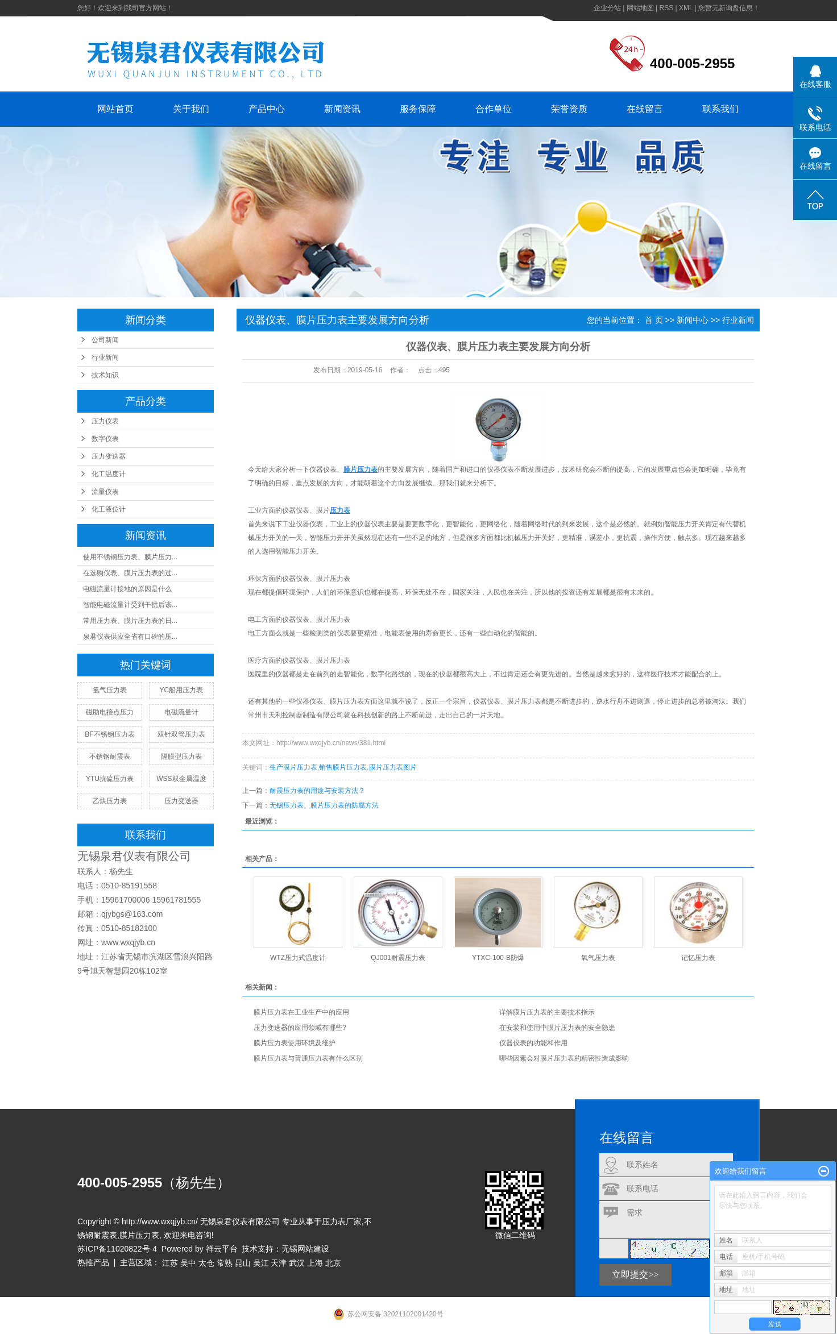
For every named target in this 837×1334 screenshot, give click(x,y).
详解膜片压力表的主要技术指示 (547, 1012)
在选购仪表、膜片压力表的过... (130, 573)
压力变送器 (109, 456)
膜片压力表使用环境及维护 (294, 1043)
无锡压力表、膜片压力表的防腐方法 (324, 805)
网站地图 (640, 8)
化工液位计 (109, 509)
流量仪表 (105, 492)
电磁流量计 (181, 712)
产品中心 (266, 109)
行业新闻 (105, 357)
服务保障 (418, 109)
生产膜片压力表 (293, 767)
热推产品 (93, 1262)
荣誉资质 (569, 109)
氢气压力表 (110, 690)
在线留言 (645, 109)
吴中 (188, 1262)
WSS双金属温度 (181, 779)
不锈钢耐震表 (109, 756)
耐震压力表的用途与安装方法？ (317, 791)
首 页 (654, 320)
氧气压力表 (598, 958)
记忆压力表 (698, 958)
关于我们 (191, 109)
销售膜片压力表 (343, 767)
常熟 (225, 1262)
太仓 (206, 1262)
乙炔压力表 (110, 801)
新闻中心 (692, 320)
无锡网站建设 (305, 1248)
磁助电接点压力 (110, 712)
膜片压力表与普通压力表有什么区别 (308, 1058)
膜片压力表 (139, 1235)
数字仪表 (105, 439)
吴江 (261, 1262)
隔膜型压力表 (181, 756)
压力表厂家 (342, 1221)
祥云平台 (222, 1248)
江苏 (170, 1262)
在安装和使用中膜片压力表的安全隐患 (557, 1028)
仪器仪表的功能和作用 (533, 1043)
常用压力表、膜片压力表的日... (130, 621)
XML (686, 8)
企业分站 (607, 8)
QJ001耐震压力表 (398, 958)
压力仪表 (105, 421)
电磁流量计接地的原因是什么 (127, 589)
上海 (315, 1262)
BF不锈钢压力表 (109, 734)
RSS (666, 8)
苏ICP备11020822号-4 (117, 1248)
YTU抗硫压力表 (110, 779)
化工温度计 (109, 474)
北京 (333, 1262)
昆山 (243, 1262)
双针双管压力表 (181, 734)
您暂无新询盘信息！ (729, 8)
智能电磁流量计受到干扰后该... (130, 605)
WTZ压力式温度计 (298, 958)
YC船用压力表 (182, 690)
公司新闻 (105, 340)
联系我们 (720, 109)
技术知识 (105, 375)
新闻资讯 (342, 109)
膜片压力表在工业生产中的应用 (301, 1012)
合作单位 (493, 109)
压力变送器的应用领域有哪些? (300, 1028)
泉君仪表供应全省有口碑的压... (130, 637)
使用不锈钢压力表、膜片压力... (130, 557)
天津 (279, 1262)
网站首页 (115, 109)
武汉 (297, 1262)
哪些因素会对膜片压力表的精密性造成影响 (564, 1058)
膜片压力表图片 (393, 767)
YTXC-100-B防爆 (498, 958)
